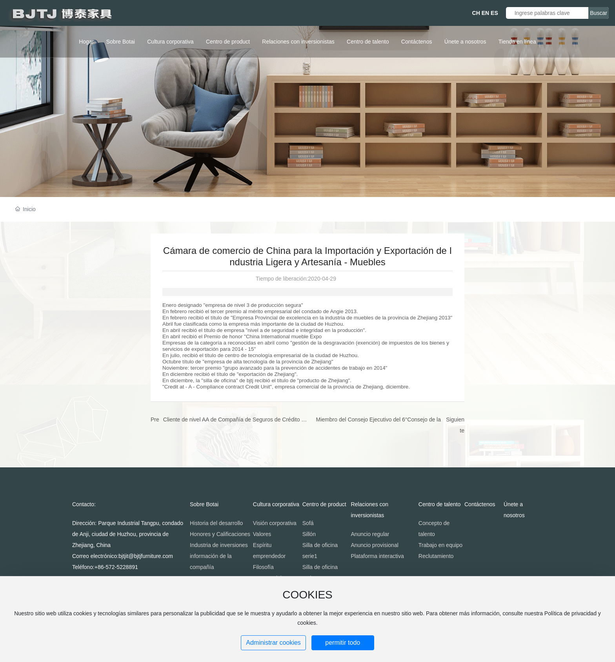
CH (476, 13)
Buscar (598, 13)
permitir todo (342, 642)
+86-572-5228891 (116, 567)
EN (485, 13)
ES (494, 13)
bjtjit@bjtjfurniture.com (145, 556)
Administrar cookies (273, 642)
